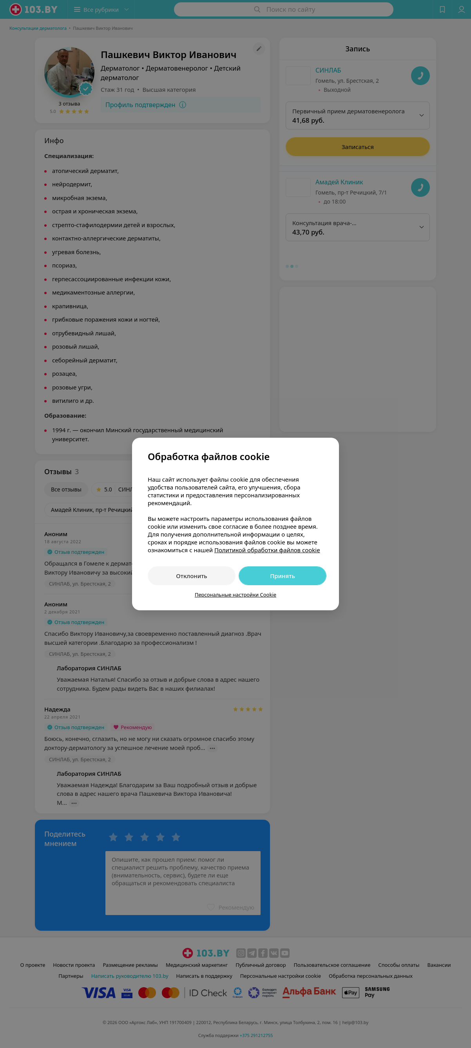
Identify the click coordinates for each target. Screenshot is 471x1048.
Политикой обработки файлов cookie (267, 550)
